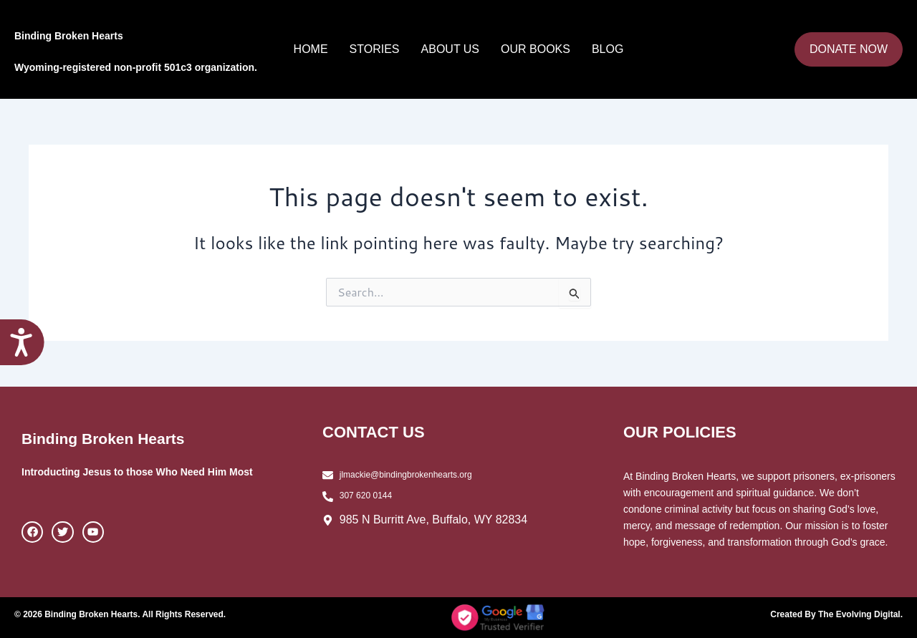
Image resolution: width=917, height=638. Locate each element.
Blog (607, 49)
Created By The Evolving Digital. (826, 613)
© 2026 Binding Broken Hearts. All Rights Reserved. (137, 613)
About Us (450, 49)
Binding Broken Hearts (130, 32)
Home (311, 49)
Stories (375, 49)
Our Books (535, 49)
